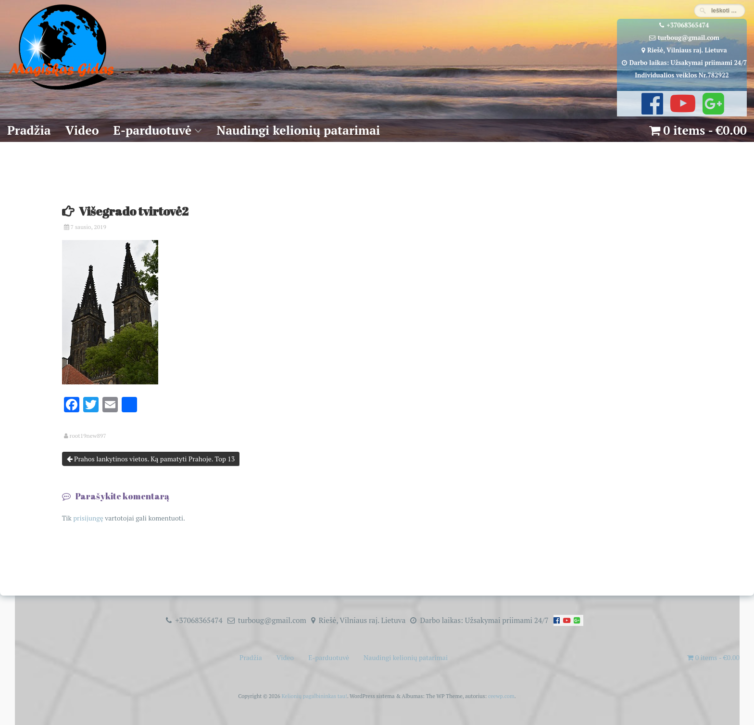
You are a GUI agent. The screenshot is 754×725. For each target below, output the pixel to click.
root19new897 (88, 435)
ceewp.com (501, 696)
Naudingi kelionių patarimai (298, 130)
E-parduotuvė (152, 130)
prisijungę (88, 517)
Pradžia (29, 130)
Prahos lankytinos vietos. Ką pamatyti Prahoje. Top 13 (151, 458)
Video (82, 130)
